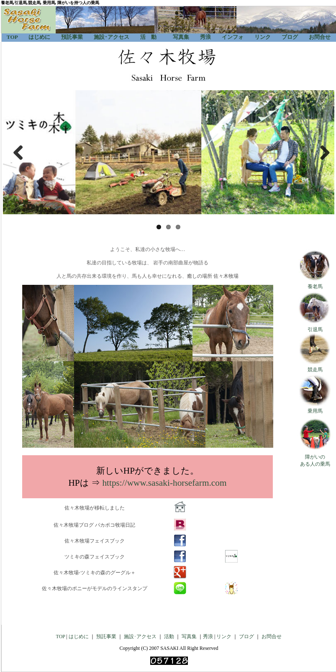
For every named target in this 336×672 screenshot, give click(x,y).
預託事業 (72, 37)
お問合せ (320, 37)
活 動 (148, 37)
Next (321, 152)
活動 (169, 636)
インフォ (230, 37)
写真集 (181, 37)
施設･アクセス (111, 37)
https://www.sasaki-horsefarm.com (164, 483)
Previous (15, 152)
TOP (12, 37)
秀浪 (205, 37)
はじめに (39, 37)
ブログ (290, 37)
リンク (262, 37)
